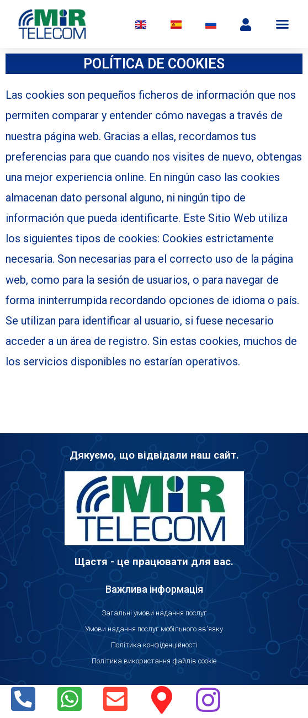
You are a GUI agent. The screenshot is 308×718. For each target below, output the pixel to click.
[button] (282, 24)
